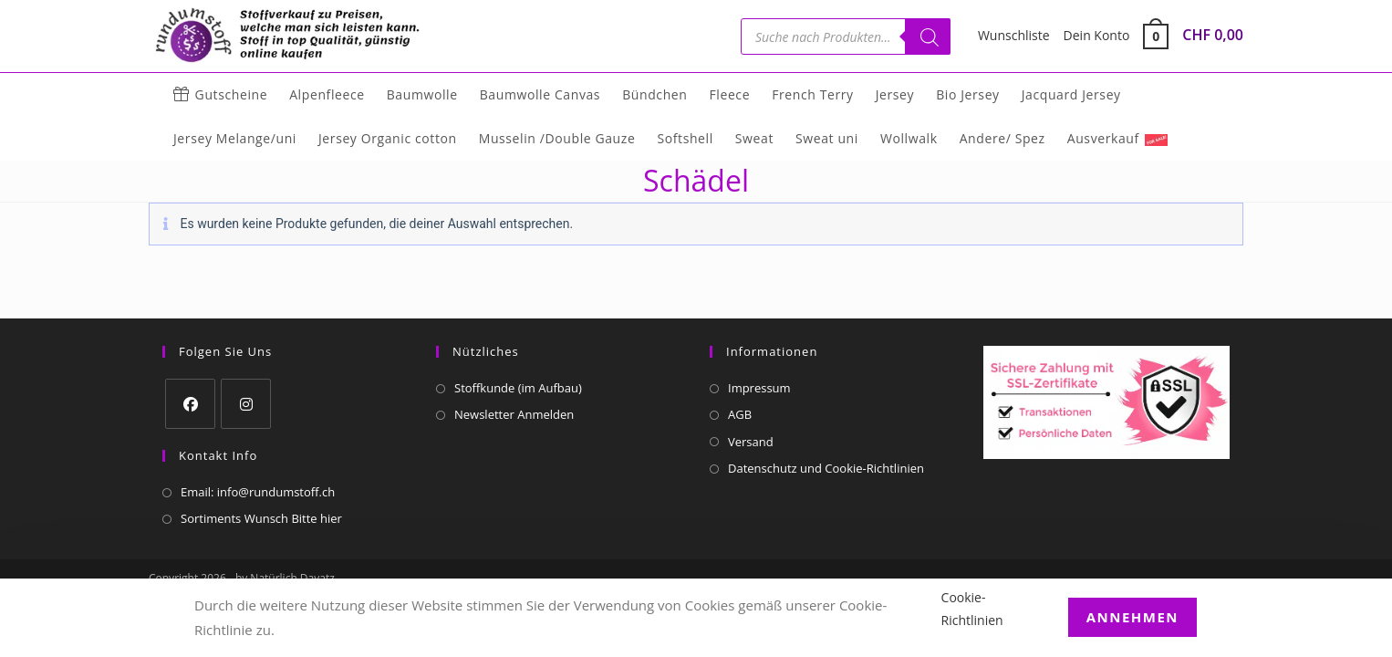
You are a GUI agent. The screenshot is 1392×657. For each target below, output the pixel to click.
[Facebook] (190, 404)
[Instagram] (246, 404)
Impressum (759, 388)
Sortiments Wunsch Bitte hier (261, 518)
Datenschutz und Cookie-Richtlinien (826, 468)
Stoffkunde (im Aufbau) (518, 388)
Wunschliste (1014, 35)
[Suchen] (928, 36)
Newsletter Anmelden (514, 414)
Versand (751, 441)
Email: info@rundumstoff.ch (258, 492)
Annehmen (1132, 617)
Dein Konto (1097, 35)
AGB (740, 414)
